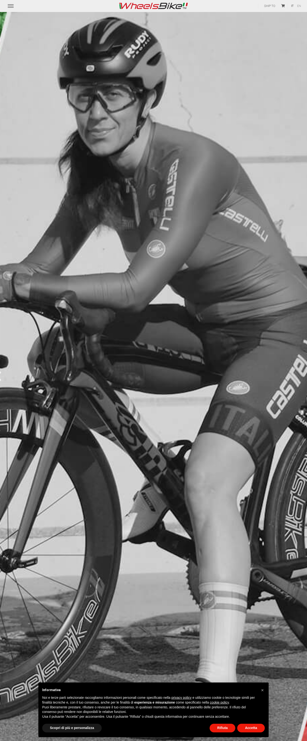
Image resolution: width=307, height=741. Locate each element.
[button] (262, 690)
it (292, 6)
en (299, 6)
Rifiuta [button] (222, 728)
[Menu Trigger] (11, 6)
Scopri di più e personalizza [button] (72, 728)
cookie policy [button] (219, 702)
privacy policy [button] (181, 698)
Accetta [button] (251, 728)
